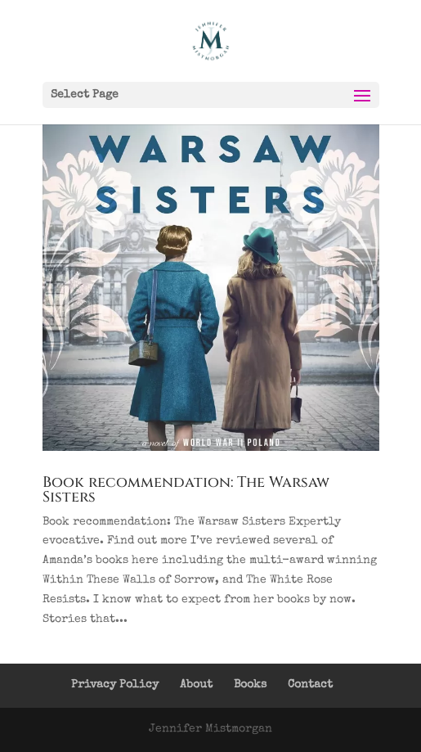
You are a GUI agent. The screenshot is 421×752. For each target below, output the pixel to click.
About (196, 685)
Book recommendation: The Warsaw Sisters (186, 489)
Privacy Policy (115, 685)
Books (250, 685)
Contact (310, 685)
